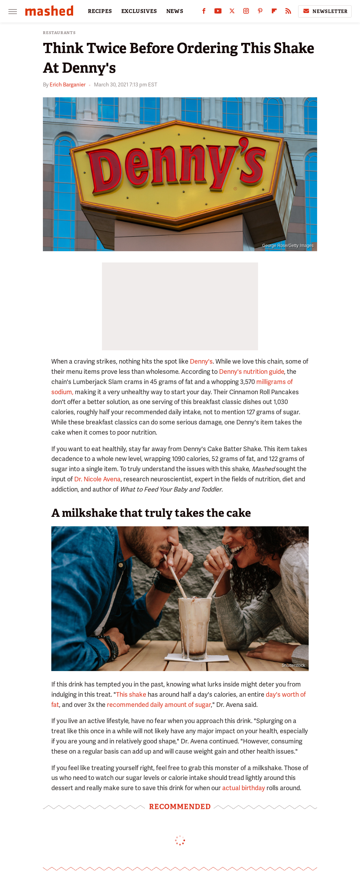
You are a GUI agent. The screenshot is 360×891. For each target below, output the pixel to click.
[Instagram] (246, 12)
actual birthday (243, 788)
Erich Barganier (67, 84)
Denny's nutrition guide (251, 372)
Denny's (201, 361)
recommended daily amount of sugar (159, 705)
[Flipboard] (274, 12)
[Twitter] (232, 12)
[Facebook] (204, 12)
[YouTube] (218, 12)
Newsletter (325, 11)
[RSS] (288, 12)
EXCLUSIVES (139, 11)
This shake (131, 694)
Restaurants (59, 33)
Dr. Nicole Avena (97, 479)
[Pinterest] (260, 12)
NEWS (175, 11)
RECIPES (100, 11)
